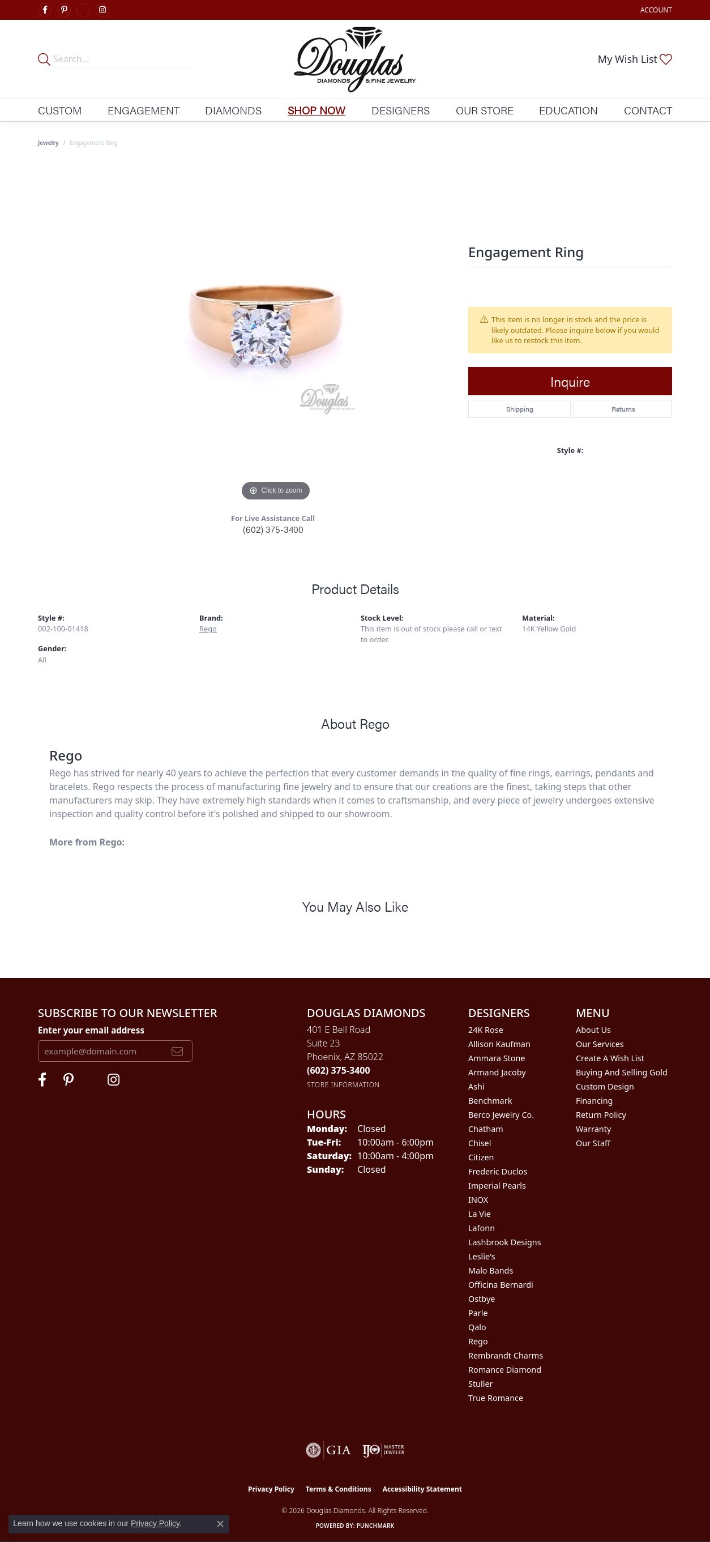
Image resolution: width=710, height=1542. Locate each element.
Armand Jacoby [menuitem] (497, 1072)
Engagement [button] (143, 110)
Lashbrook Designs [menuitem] (504, 1242)
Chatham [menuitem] (485, 1129)
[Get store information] (343, 1085)
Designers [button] (400, 110)
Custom (60, 110)
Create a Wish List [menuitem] (610, 1058)
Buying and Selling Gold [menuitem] (622, 1072)
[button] (655, 10)
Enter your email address (91, 1030)
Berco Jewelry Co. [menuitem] (501, 1114)
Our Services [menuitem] (600, 1044)
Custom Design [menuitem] (605, 1086)
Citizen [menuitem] (481, 1157)
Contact (648, 110)
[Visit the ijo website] (383, 1450)
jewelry (48, 143)
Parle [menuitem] (478, 1313)
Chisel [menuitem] (479, 1143)
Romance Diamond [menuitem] (504, 1369)
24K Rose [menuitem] (485, 1029)
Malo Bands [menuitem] (490, 1270)
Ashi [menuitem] (476, 1086)
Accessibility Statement (422, 1489)
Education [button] (568, 110)
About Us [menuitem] (593, 1029)
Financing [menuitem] (594, 1100)
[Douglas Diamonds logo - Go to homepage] (354, 59)
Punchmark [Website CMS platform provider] (376, 1526)
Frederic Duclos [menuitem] (497, 1171)
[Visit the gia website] (328, 1450)
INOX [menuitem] (478, 1199)
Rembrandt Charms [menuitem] (505, 1355)
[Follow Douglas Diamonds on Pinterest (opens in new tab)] (64, 10)
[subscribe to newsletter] (177, 1051)
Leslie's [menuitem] (481, 1256)
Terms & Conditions (338, 1489)
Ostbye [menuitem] (481, 1298)
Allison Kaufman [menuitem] (499, 1044)
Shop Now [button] (316, 110)
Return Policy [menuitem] (601, 1114)
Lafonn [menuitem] (481, 1228)
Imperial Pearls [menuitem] (497, 1185)
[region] (276, 334)
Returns (623, 409)
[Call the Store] (338, 1070)
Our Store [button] (485, 110)
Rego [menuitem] (478, 1341)
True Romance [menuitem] (495, 1398)
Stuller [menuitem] (480, 1383)
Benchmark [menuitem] (490, 1100)
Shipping (519, 409)
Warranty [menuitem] (593, 1129)
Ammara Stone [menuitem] (496, 1058)
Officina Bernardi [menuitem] (500, 1284)
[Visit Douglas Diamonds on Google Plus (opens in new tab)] (83, 10)
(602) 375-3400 (273, 529)
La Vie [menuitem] (479, 1213)
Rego (208, 628)
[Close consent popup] (220, 1523)
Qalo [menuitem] (477, 1327)
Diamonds (233, 110)
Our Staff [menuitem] (593, 1143)
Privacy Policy (271, 1489)
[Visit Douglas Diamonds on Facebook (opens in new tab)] (45, 10)
